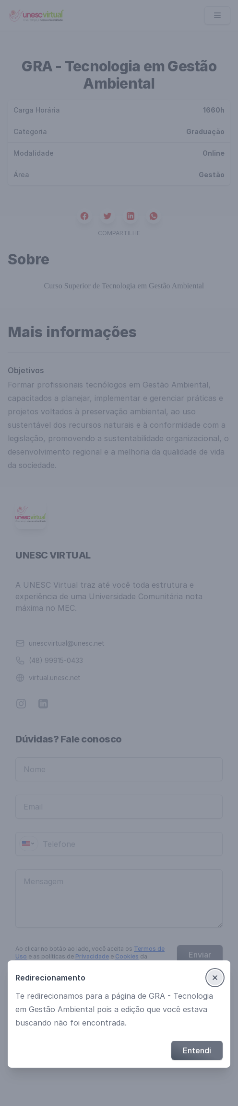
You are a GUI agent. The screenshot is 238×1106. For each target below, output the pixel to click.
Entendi (197, 1050)
